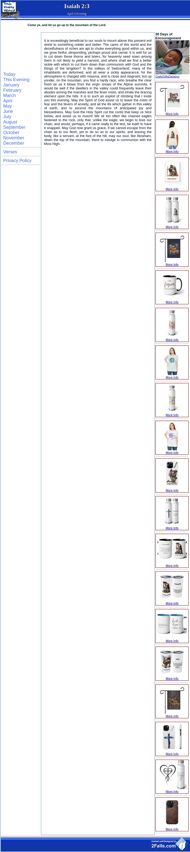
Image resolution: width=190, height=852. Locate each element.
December (13, 143)
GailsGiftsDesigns (167, 76)
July (7, 116)
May (7, 106)
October (11, 132)
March (9, 95)
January (11, 84)
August (10, 121)
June (8, 111)
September (14, 127)
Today (9, 74)
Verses (10, 151)
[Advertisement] (20, 51)
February (12, 90)
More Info (172, 112)
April (7, 100)
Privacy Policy (17, 160)
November (13, 137)
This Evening (16, 79)
